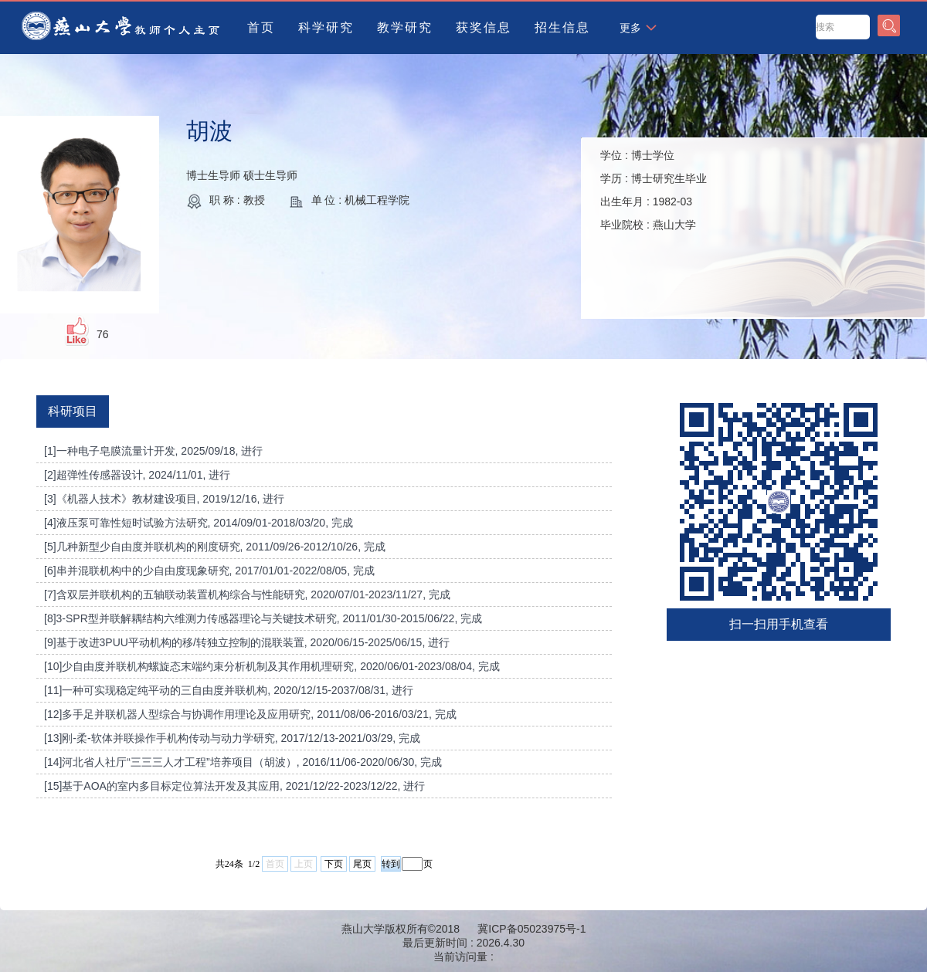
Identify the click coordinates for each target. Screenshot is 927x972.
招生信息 (562, 27)
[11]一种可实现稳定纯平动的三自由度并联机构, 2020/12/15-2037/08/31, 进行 (228, 690)
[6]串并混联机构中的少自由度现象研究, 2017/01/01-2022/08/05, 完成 (209, 570)
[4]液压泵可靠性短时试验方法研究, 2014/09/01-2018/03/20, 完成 (198, 522)
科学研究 (326, 27)
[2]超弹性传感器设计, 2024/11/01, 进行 (137, 475)
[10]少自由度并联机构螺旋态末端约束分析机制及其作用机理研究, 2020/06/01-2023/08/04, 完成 (272, 666)
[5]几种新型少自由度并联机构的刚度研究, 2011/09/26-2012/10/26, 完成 (214, 546)
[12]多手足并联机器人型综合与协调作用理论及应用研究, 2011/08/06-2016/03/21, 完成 (250, 714)
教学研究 (405, 27)
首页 (261, 27)
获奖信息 (483, 27)
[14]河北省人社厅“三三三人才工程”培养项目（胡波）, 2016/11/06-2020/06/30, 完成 (243, 762)
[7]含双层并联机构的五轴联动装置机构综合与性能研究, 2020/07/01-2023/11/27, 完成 (247, 594)
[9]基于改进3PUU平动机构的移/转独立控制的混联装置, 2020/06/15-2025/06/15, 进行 (247, 642)
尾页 (362, 864)
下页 (333, 864)
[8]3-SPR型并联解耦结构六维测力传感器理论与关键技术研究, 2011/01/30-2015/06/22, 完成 (263, 618)
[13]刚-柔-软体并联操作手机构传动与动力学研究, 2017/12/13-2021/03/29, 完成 (232, 738)
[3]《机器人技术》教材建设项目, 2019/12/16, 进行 (164, 499)
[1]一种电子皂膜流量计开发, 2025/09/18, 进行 (153, 451)
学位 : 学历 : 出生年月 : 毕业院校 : (653, 190)
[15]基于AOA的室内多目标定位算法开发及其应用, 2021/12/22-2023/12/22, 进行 (234, 786)
